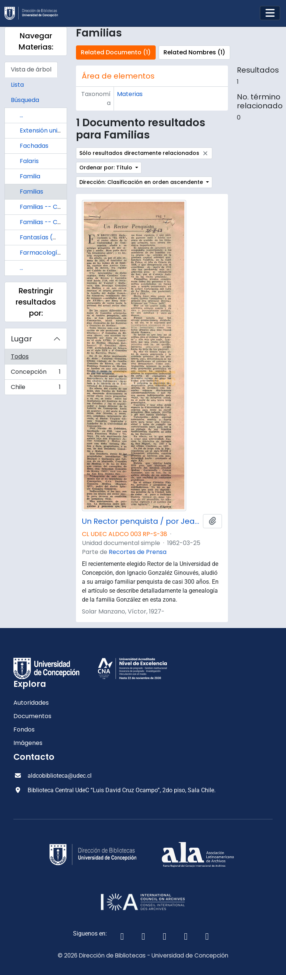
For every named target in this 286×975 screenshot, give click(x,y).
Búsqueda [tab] (25, 100)
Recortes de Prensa (137, 552)
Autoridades (31, 702)
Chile (35, 389)
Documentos (32, 716)
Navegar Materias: (36, 41)
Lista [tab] (17, 84)
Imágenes (27, 743)
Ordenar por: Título (106, 167)
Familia (30, 176)
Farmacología (40, 252)
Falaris (29, 161)
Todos (20, 356)
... (21, 115)
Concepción (35, 373)
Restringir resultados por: (36, 302)
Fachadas (34, 145)
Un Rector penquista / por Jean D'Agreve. (141, 521)
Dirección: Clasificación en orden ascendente (141, 182)
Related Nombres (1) (194, 52)
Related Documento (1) (116, 52)
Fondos (24, 729)
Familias (31, 191)
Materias (130, 94)
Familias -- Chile (43, 207)
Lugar (21, 339)
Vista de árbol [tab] (31, 69)
